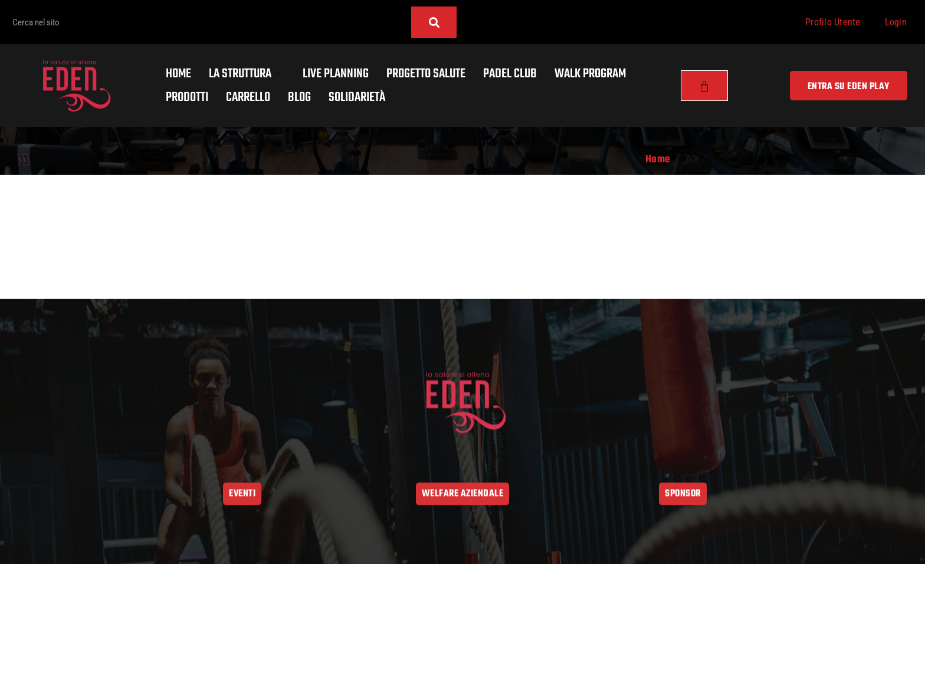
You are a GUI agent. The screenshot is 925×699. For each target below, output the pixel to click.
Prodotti (187, 97)
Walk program (590, 74)
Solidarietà (357, 97)
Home (178, 74)
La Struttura (245, 74)
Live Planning (336, 74)
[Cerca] (434, 22)
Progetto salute (425, 74)
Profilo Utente (833, 22)
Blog (299, 97)
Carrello (248, 97)
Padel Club (510, 74)
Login (896, 22)
